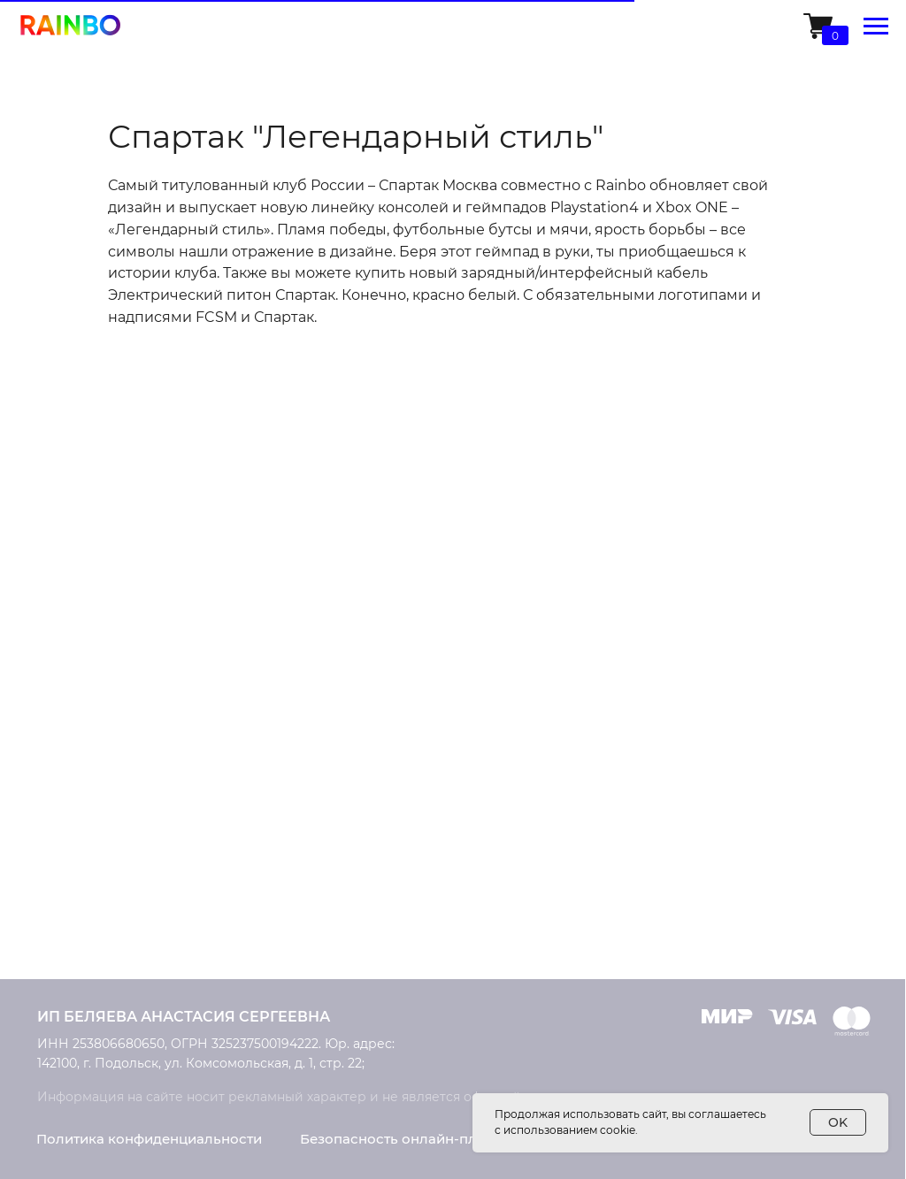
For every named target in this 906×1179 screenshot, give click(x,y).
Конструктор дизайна (319, 848)
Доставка (712, 785)
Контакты (513, 817)
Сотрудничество (537, 881)
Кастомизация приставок (332, 785)
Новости (509, 849)
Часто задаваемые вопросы (776, 941)
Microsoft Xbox (85, 847)
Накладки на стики (102, 876)
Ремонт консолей (305, 817)
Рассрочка (716, 878)
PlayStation (74, 785)
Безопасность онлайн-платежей (413, 1138)
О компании (523, 785)
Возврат (708, 847)
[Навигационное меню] (876, 26)
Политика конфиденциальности (149, 1138)
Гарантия (712, 910)
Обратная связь (534, 913)
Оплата (705, 816)
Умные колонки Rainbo (116, 816)
